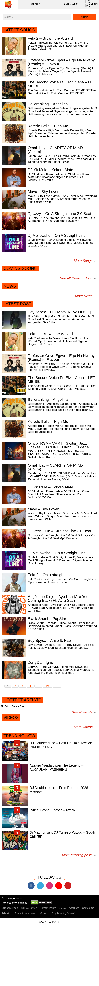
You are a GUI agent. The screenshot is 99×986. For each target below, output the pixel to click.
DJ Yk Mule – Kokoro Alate (50, 170)
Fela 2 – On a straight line (50, 575)
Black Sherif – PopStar (47, 618)
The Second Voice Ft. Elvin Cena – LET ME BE (61, 84)
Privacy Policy (48, 908)
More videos (85, 727)
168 (48, 686)
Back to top (48, 921)
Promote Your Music (26, 913)
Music (35, 4)
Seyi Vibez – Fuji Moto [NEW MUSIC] (59, 312)
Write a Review (29, 908)
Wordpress (21, 902)
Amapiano (71, 4)
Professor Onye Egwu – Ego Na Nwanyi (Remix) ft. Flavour (62, 62)
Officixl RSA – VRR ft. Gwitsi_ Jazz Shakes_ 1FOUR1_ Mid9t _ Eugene (58, 445)
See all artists (82, 712)
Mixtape (44, 913)
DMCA (62, 908)
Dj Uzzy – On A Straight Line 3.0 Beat (59, 213)
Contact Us (88, 908)
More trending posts (79, 855)
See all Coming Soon (76, 278)
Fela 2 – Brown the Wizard (50, 38)
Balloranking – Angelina (48, 104)
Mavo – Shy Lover (43, 191)
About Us (74, 908)
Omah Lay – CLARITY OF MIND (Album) (55, 150)
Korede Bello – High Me (48, 126)
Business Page (10, 908)
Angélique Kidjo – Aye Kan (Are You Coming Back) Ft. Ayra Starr (58, 598)
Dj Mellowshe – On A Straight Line (57, 235)
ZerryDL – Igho (40, 662)
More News (84, 296)
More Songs (83, 261)
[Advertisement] (49, 961)
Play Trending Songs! (63, 913)
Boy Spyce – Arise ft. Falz (49, 640)
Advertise (7, 913)
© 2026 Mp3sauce (12, 898)
